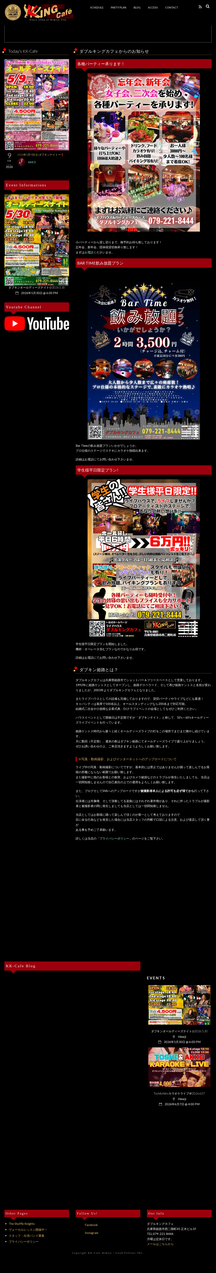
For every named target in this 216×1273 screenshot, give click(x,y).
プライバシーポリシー (114, 838)
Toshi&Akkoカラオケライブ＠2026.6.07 (179, 1093)
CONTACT (171, 7)
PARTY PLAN (118, 7)
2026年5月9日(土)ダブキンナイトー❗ (40, 154)
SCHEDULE (97, 7)
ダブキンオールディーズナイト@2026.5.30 (36, 287)
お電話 (89, 252)
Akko (32, 162)
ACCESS (153, 7)
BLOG (137, 7)
